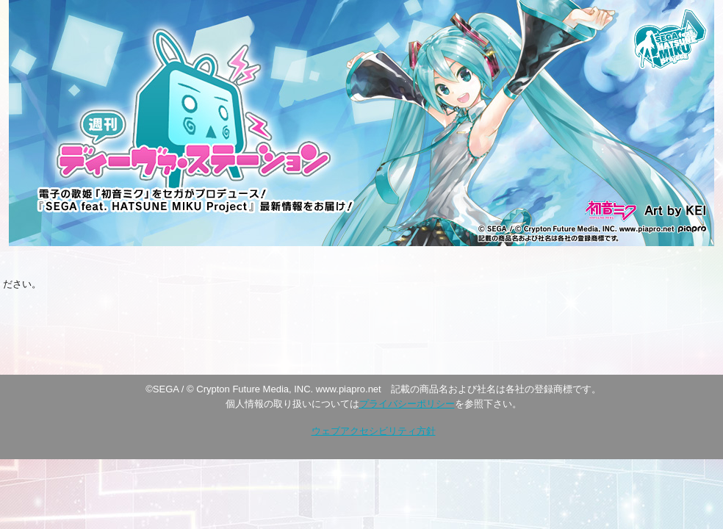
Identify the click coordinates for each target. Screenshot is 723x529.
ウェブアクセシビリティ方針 (374, 430)
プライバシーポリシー (407, 403)
